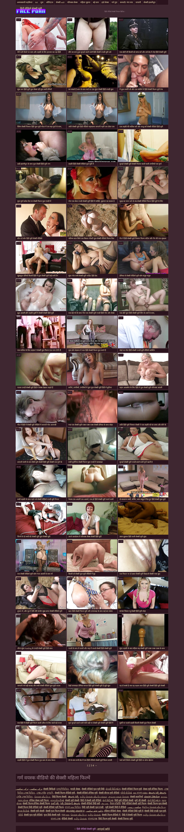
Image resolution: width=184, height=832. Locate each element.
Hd (36, 2)
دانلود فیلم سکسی (94, 811)
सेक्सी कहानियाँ (136, 797)
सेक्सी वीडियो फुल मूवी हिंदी (93, 789)
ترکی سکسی (36, 789)
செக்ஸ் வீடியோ (42, 797)
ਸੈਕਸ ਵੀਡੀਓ (115, 803)
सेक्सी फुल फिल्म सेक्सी (55, 811)
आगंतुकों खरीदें (103, 829)
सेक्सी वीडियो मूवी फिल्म (53, 807)
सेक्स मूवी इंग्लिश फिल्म (153, 789)
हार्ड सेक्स (105, 2)
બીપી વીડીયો (126, 793)
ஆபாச (105, 803)
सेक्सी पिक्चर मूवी (125, 818)
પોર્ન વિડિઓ (107, 800)
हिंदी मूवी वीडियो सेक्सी (124, 800)
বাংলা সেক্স (56, 818)
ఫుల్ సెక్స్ (55, 803)
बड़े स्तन (96, 2)
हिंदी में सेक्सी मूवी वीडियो (90, 800)
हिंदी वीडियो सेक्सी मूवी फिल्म (134, 803)
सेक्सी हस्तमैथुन (149, 2)
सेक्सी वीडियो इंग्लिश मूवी (87, 793)
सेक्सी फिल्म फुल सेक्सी (157, 803)
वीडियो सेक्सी (67, 818)
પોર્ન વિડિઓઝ (153, 800)
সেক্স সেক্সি (41, 793)
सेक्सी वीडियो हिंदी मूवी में (132, 811)
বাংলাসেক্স (92, 818)
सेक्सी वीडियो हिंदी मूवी (90, 803)
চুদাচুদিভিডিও (62, 789)
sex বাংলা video (140, 793)
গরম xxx (65, 815)
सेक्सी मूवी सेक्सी (72, 800)
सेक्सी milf (60, 2)
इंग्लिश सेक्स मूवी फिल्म (39, 800)
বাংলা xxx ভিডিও (73, 807)
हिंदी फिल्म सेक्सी (59, 797)
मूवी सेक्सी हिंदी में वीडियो (115, 807)
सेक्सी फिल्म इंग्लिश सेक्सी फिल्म (36, 803)
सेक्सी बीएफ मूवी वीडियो (109, 793)
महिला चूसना (85, 2)
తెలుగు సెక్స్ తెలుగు (157, 793)
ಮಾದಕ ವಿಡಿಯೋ (152, 797)
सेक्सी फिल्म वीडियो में (111, 815)
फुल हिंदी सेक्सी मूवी (52, 815)
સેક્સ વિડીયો (23, 811)
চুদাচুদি (50, 793)
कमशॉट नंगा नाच (126, 2)
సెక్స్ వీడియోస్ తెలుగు (70, 803)
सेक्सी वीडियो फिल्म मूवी (132, 789)
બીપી (20, 815)
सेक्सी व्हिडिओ (49, 789)
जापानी (138, 2)
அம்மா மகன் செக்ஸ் (118, 797)
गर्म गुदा (114, 2)
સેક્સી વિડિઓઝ (113, 789)
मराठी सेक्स (75, 789)
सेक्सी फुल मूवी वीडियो (33, 815)
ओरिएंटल (49, 2)
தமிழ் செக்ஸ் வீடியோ (154, 815)
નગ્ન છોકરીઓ (57, 800)
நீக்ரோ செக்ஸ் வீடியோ (154, 807)
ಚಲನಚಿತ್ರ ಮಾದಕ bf (75, 811)
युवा (41, 2)
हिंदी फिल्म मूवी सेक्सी (107, 818)
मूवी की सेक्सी (140, 800)
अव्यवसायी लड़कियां (24, 2)
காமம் (164, 797)
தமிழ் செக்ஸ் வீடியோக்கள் (93, 797)
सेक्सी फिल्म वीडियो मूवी (65, 793)
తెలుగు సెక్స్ (73, 797)
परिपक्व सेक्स (72, 2)
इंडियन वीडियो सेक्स (112, 811)
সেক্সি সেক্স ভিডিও (24, 797)
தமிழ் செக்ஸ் (94, 815)
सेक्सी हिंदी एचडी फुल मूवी (155, 811)
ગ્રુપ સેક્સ (23, 800)
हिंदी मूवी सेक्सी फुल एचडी (93, 807)
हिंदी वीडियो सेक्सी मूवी (31, 8)
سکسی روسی (134, 807)
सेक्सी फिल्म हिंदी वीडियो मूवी (30, 807)
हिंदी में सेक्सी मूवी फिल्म (132, 815)
